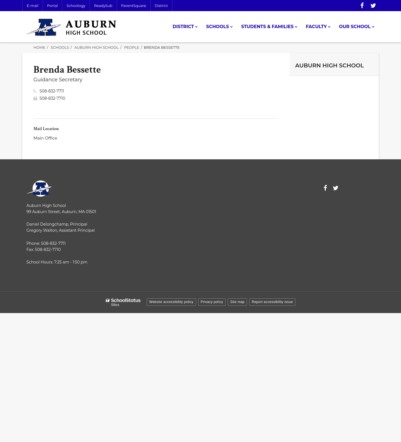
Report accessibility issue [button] (272, 302)
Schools (60, 47)
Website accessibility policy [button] (171, 302)
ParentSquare (133, 5)
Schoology (76, 5)
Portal (52, 5)
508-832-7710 (52, 98)
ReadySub (103, 5)
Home (39, 47)
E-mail (32, 5)
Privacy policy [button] (212, 302)
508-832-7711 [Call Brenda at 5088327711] (52, 91)
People (131, 47)
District (161, 5)
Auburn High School (96, 47)
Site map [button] (237, 302)
